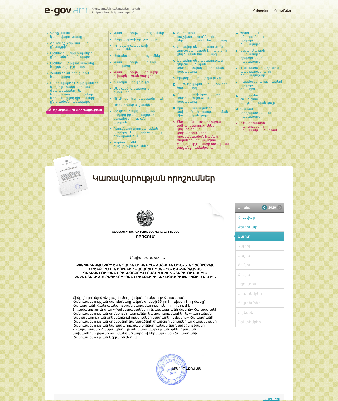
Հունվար (246, 217)
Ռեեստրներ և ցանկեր (133, 105)
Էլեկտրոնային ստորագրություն (77, 109)
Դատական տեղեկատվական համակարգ (255, 112)
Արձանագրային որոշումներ (137, 56)
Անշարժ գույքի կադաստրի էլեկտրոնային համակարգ (252, 56)
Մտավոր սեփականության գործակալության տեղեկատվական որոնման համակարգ (200, 66)
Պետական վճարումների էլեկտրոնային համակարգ (252, 38)
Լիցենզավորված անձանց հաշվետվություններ (72, 65)
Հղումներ (282, 9)
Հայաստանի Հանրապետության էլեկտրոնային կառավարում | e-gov (92, 12)
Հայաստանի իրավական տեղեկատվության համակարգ (198, 98)
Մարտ (244, 236)
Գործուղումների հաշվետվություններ (131, 144)
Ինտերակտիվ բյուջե (131, 82)
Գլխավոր (261, 9)
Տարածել (271, 399)
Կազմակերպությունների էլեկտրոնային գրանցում (261, 85)
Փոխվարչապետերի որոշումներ (131, 47)
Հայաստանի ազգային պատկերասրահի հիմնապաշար (259, 71)
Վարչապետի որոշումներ (135, 39)
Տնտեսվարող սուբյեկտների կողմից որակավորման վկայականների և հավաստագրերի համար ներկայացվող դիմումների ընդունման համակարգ (74, 92)
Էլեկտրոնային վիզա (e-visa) (200, 78)
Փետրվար (247, 227)
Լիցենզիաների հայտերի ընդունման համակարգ (71, 55)
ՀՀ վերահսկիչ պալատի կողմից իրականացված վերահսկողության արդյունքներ (134, 116)
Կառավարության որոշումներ (139, 33)
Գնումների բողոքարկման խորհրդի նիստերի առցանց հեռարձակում (138, 132)
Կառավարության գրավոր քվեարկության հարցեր (136, 74)
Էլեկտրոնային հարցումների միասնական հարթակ (259, 126)
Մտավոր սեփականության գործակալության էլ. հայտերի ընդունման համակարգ (202, 50)
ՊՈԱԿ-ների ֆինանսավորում (138, 98)
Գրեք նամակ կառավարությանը (66, 35)
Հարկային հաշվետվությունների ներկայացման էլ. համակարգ (202, 36)
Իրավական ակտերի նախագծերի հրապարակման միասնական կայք (202, 111)
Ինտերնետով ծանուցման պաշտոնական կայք (257, 99)
